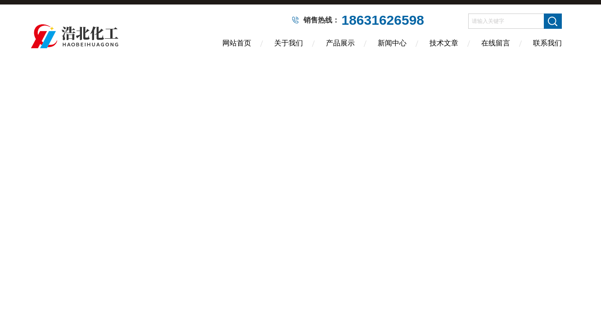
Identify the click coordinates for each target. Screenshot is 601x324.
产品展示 (340, 43)
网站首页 (236, 43)
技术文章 (443, 43)
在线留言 (495, 43)
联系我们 (547, 43)
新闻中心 (392, 43)
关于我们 (288, 43)
